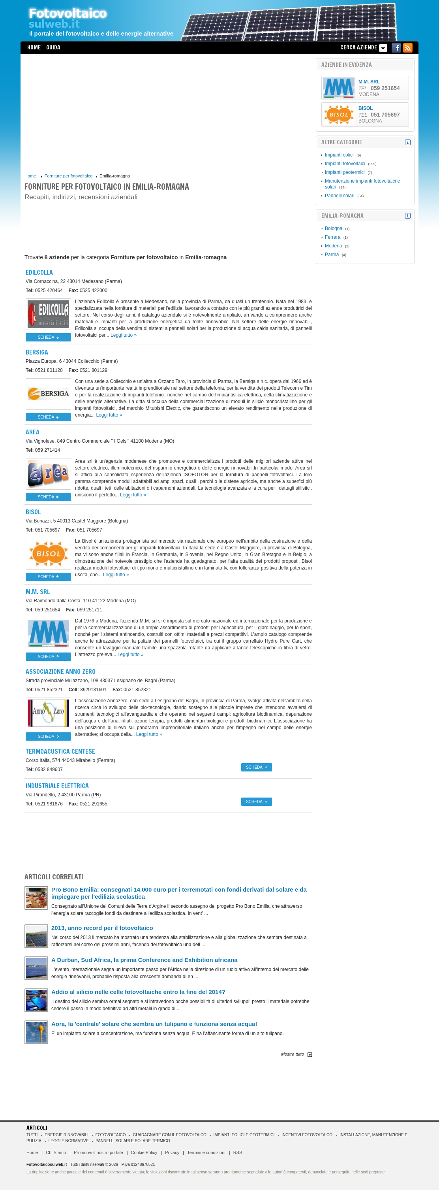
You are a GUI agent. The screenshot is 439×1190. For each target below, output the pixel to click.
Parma (332, 254)
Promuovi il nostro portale (98, 1152)
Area (32, 432)
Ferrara (332, 237)
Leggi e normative (69, 1141)
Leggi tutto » (124, 335)
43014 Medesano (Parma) (74, 281)
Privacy (172, 1152)
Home (34, 47)
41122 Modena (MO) (81, 600)
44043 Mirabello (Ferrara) (70, 760)
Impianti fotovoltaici (345, 163)
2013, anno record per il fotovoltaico (102, 927)
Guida (53, 47)
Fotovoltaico (111, 1135)
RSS (237, 1152)
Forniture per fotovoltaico (69, 176)
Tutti (32, 1135)
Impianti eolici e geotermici (244, 1135)
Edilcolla (39, 272)
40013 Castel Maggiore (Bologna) (77, 521)
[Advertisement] (168, 113)
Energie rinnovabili (66, 1135)
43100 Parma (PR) (63, 795)
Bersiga (37, 352)
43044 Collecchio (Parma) (72, 361)
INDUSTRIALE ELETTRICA (57, 785)
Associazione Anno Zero (61, 671)
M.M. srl (38, 591)
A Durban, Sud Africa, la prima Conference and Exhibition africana (144, 959)
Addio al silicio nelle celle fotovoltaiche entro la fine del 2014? (138, 991)
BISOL (33, 511)
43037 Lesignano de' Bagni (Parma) (100, 680)
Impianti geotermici (345, 172)
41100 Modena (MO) (100, 441)
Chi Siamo (56, 1152)
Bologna (333, 228)
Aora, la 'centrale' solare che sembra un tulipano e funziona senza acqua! (154, 1023)
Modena (333, 246)
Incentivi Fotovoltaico (306, 1135)
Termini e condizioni (206, 1152)
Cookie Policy (144, 1152)
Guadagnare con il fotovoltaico (169, 1135)
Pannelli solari (340, 195)
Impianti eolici (339, 155)
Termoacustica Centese (60, 751)
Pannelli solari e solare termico (133, 1141)
